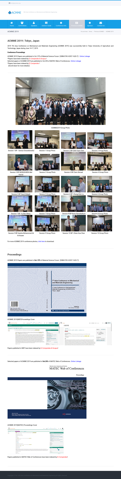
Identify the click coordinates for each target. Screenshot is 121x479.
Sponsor (90, 24)
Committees (22, 24)
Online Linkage (85, 56)
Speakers (34, 24)
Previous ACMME (77, 24)
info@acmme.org (15, 3)
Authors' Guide (46, 24)
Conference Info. (61, 24)
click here (41, 241)
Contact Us (101, 24)
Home (12, 24)
